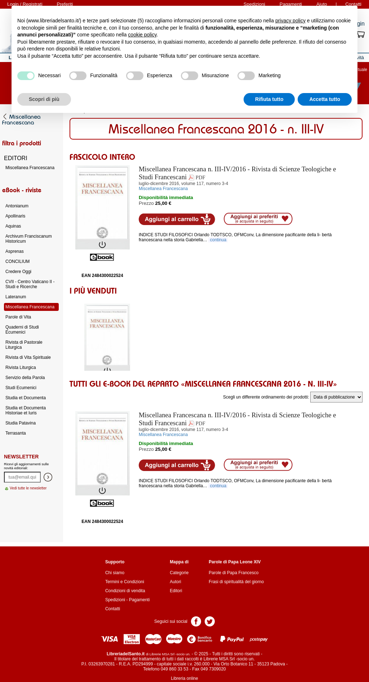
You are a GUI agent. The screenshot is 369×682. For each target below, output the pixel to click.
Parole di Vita (18, 317)
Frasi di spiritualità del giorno (236, 581)
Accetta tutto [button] (324, 99)
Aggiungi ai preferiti (258, 219)
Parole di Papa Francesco (233, 572)
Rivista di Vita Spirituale (28, 357)
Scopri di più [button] (44, 99)
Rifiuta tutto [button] (269, 99)
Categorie (179, 572)
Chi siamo (114, 572)
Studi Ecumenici (20, 387)
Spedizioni (115, 599)
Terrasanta (15, 433)
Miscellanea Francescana (29, 167)
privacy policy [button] (290, 20)
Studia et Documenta (25, 397)
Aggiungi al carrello (177, 219)
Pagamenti (139, 599)
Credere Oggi (18, 271)
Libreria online (184, 678)
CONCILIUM (17, 261)
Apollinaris (15, 216)
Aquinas (13, 226)
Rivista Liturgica (20, 367)
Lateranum (15, 296)
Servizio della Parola (25, 377)
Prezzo (146, 203)
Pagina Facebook (196, 620)
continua (218, 239)
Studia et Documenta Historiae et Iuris (25, 410)
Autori (175, 581)
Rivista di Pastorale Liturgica (24, 345)
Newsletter (21, 456)
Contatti (112, 608)
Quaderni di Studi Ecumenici (22, 330)
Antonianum (16, 205)
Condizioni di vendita (125, 590)
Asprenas (14, 251)
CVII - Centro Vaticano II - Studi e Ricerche (30, 284)
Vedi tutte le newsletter (28, 488)
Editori (176, 590)
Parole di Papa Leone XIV (235, 561)
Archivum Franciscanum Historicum (28, 239)
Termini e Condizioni (124, 581)
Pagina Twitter (210, 620)
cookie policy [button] (142, 35)
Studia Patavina (20, 423)
